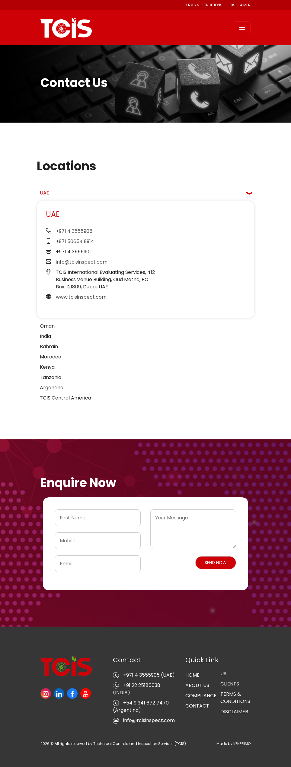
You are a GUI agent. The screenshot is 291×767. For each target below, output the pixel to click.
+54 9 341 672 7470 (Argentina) (141, 706)
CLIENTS (229, 683)
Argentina (51, 387)
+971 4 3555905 (74, 231)
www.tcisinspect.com (81, 297)
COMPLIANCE (200, 695)
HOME (192, 675)
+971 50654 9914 (75, 241)
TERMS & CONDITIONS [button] (203, 5)
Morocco (50, 356)
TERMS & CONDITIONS (235, 698)
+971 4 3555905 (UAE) (144, 675)
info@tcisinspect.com (81, 261)
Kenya (47, 367)
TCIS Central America (65, 397)
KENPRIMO (242, 743)
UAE (44, 192)
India (45, 336)
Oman (47, 326)
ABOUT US (197, 685)
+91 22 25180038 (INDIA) (136, 689)
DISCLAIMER (240, 5)
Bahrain (49, 346)
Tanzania (50, 377)
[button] (215, 562)
